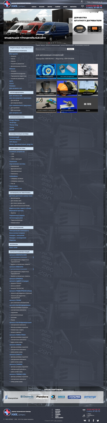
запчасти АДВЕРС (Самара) (18, 281)
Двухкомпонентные (16, 168)
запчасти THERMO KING (17, 374)
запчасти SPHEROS (16, 278)
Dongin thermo (14, 120)
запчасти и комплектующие (20, 252)
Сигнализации (14, 137)
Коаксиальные (15, 166)
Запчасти (13, 56)
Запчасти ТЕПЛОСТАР (17, 288)
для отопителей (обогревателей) (20, 302)
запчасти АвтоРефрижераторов (20, 322)
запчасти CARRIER (15, 364)
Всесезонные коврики (17, 233)
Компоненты (14, 173)
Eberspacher (13, 54)
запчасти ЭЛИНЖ (15, 344)
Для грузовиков (15, 107)
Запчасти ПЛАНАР (16, 283)
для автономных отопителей (19, 257)
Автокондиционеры (17, 92)
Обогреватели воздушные (18, 73)
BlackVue (13, 213)
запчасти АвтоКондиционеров (19, 305)
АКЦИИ (65, 6)
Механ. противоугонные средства (21, 144)
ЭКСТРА (50, 6)
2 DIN (12, 156)
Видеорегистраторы (16, 210)
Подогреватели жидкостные (18, 76)
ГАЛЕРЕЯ (57, 6)
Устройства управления (17, 63)
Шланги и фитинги (16, 332)
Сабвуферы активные (17, 178)
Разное (13, 320)
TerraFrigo (12, 122)
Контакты (73, 6)
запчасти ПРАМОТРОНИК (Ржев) (20, 291)
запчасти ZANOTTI (15, 354)
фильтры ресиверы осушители (19, 337)
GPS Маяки (13, 142)
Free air (13, 183)
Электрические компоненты (19, 230)
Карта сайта (59, 417)
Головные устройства (17, 151)
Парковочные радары (17, 215)
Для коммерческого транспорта (20, 105)
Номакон (12, 86)
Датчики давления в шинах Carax (20, 196)
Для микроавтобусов (16, 103)
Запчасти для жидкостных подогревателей (18, 296)
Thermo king (13, 125)
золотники (13, 317)
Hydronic (13, 61)
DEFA (11, 81)
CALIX (11, 83)
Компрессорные (15, 222)
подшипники (14, 312)
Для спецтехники (15, 110)
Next (100, 26)
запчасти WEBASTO (16, 267)
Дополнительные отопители (18, 66)
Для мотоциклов (15, 198)
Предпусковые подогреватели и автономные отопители (21, 49)
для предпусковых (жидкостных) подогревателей (20, 261)
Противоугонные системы (19, 134)
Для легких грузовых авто (18, 203)
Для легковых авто (16, 200)
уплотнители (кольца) (17, 315)
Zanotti (11, 130)
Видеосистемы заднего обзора (20, 208)
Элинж (11, 127)
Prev (6, 26)
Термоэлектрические (16, 220)
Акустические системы (17, 164)
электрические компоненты (18, 310)
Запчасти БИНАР (15, 286)
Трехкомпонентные (16, 171)
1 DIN (12, 154)
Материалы (14, 244)
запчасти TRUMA (15, 300)
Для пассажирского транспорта (20, 98)
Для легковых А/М (15, 95)
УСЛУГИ (34, 6)
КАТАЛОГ (41, 6)
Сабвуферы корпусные (17, 181)
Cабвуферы (13, 176)
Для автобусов (15, 100)
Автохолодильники (16, 218)
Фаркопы (12, 240)
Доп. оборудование (16, 227)
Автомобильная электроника (20, 192)
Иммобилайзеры (15, 139)
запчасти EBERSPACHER (18, 255)
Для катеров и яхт (15, 88)
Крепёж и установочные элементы (20, 264)
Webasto (12, 69)
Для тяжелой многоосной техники (20, 205)
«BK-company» (58, 420)
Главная (38, 45)
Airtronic (13, 58)
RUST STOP (13, 247)
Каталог (58, 411)
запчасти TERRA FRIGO (17, 335)
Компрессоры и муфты (17, 330)
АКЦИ (56, 416)
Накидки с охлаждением (17, 238)
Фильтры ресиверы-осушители (19, 307)
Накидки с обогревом (16, 235)
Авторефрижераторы (17, 117)
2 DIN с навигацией (16, 159)
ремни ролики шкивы (17, 342)
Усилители (13, 161)
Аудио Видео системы (17, 148)
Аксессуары (13, 186)
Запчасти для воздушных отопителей (21, 293)
